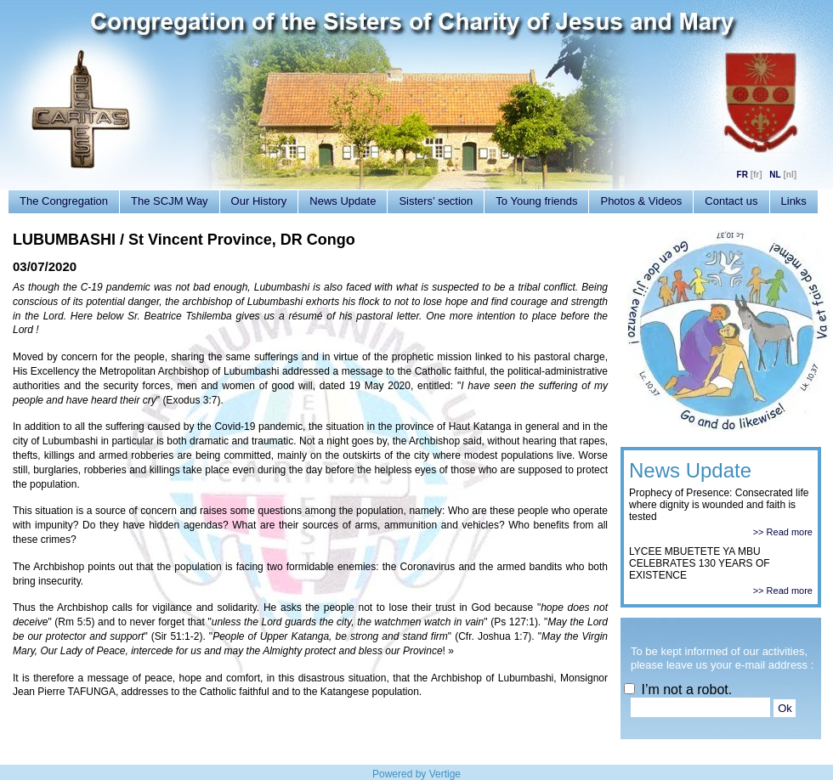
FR (742, 174)
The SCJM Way (169, 201)
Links (794, 201)
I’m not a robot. (678, 689)
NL (774, 174)
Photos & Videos (641, 201)
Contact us (731, 201)
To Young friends (536, 201)
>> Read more (783, 532)
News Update (342, 201)
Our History (259, 201)
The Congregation (64, 201)
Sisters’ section (436, 201)
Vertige (445, 774)
